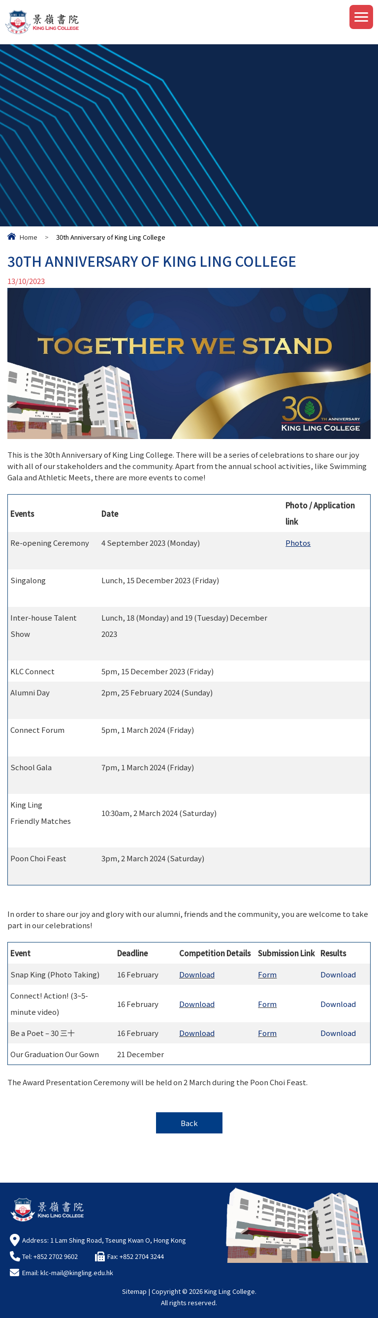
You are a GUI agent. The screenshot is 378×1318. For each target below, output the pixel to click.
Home (28, 237)
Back (189, 1123)
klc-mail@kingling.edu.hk (76, 1272)
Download (197, 978)
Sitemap (134, 1291)
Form (267, 978)
